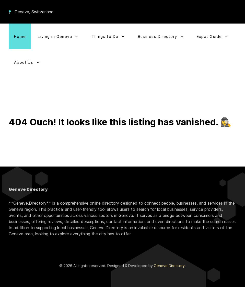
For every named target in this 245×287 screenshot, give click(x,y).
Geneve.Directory (169, 265)
